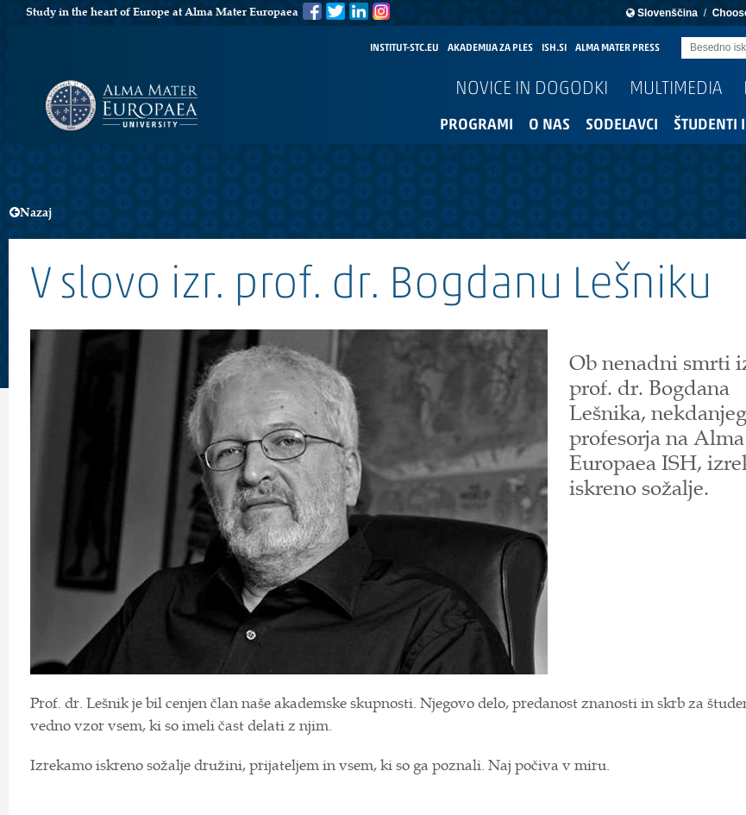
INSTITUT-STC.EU (404, 48)
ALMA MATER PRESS (617, 48)
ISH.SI (554, 48)
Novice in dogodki (531, 89)
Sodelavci (622, 125)
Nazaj (31, 212)
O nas (549, 125)
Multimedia (676, 89)
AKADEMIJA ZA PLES (490, 48)
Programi (476, 125)
